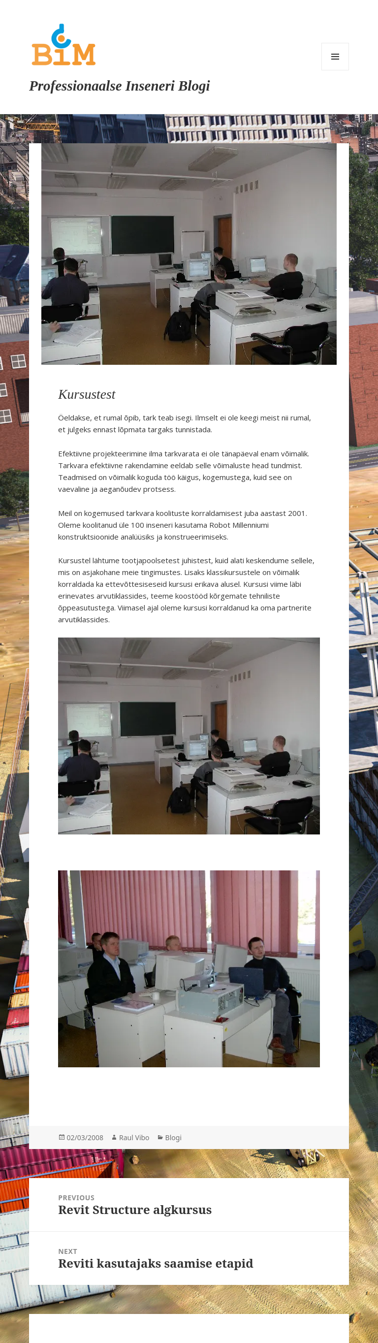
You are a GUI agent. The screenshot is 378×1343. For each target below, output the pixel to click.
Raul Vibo (134, 1137)
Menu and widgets (335, 56)
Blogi (173, 1137)
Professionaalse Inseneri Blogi (119, 86)
